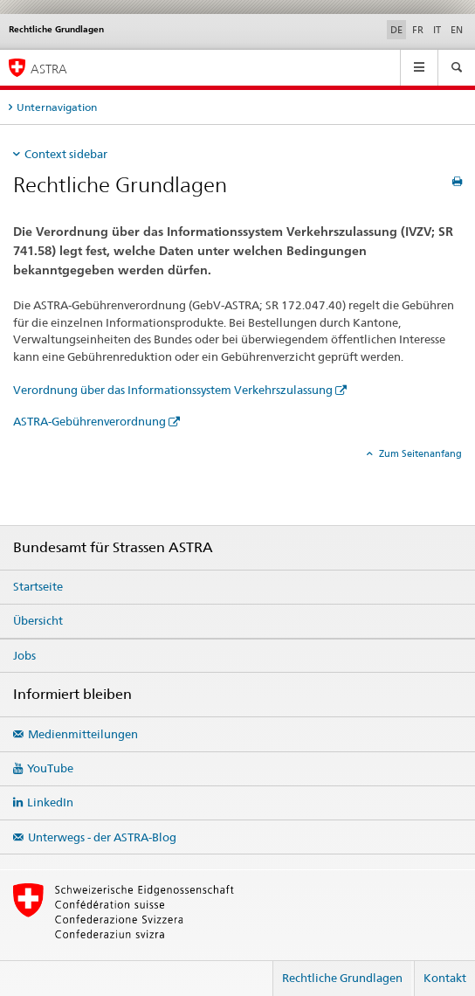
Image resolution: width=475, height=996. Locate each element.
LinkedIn (50, 802)
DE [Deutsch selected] (396, 30)
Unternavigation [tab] (57, 107)
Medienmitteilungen (83, 734)
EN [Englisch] (457, 30)
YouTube (50, 768)
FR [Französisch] (417, 30)
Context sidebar (65, 154)
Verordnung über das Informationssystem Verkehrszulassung (173, 390)
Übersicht (38, 620)
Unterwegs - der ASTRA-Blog (102, 837)
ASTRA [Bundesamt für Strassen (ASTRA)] (49, 68)
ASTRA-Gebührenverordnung (89, 421)
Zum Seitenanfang (419, 453)
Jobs (24, 655)
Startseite (38, 586)
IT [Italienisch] (437, 30)
